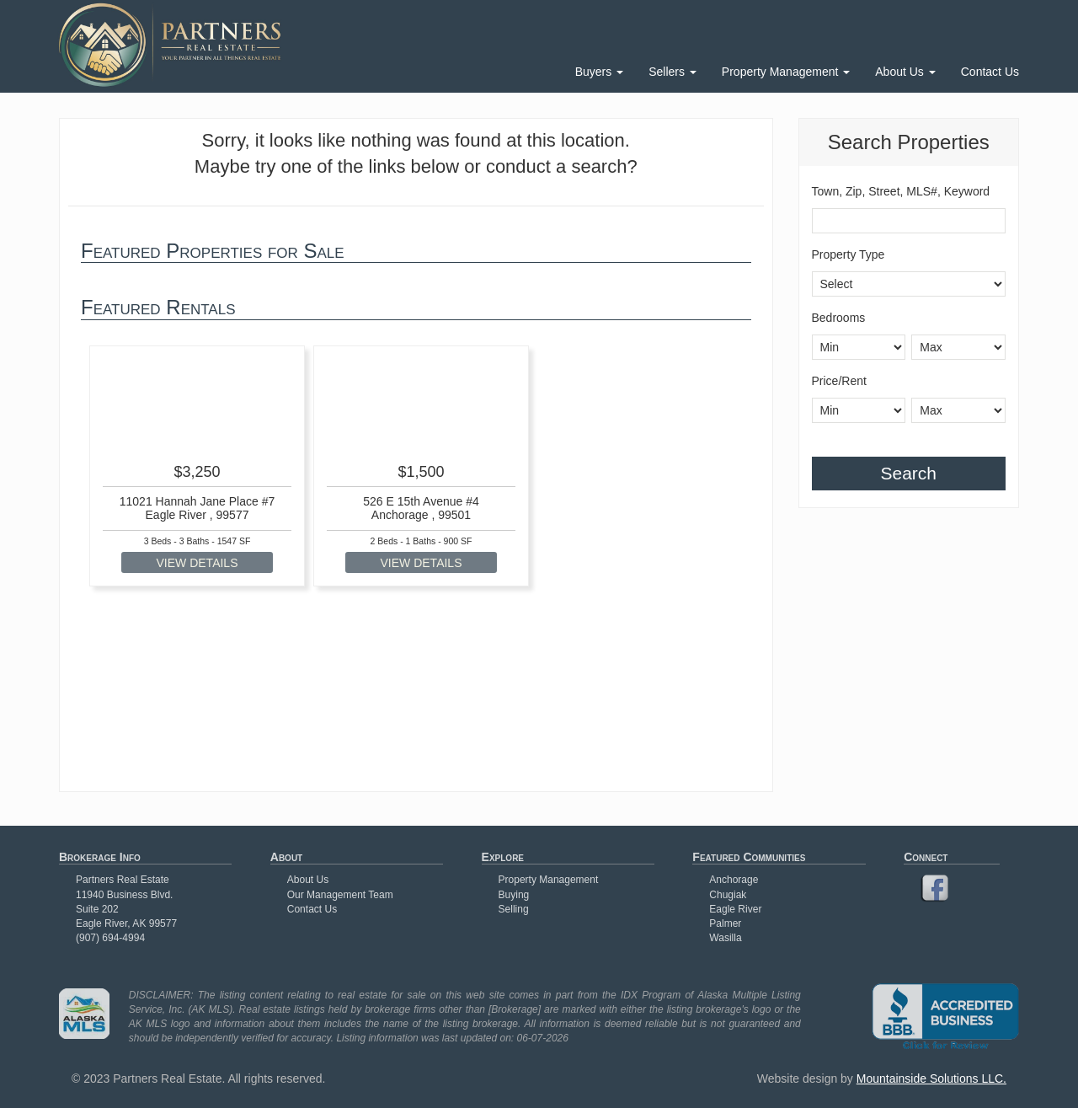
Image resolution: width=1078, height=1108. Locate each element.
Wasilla (725, 938)
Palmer (725, 923)
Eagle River (735, 909)
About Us (905, 71)
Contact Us (990, 71)
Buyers (599, 71)
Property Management (786, 71)
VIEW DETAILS (197, 563)
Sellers (672, 71)
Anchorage (733, 880)
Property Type (848, 254)
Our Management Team (340, 895)
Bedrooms (839, 317)
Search (908, 473)
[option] (197, 466)
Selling (514, 909)
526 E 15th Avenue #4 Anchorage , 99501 (421, 508)
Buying (514, 895)
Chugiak (727, 895)
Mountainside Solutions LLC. (931, 1078)
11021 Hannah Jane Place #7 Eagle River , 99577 (197, 508)
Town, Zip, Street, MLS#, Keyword (901, 191)
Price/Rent (839, 381)
